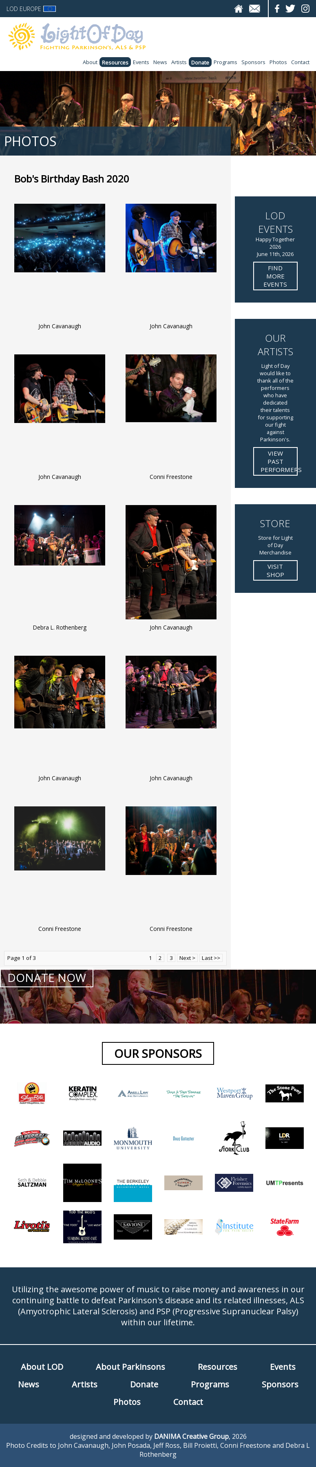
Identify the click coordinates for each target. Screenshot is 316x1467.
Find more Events (275, 276)
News (160, 62)
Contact (300, 62)
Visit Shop (275, 570)
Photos (278, 62)
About (90, 62)
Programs (225, 62)
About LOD (42, 1366)
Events (141, 62)
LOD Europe (31, 9)
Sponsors (253, 62)
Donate (200, 62)
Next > (187, 958)
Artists (179, 62)
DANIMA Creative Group (191, 1436)
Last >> (211, 958)
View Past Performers (279, 461)
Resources (115, 62)
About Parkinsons (130, 1366)
